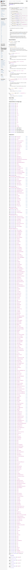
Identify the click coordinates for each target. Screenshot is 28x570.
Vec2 (17, 543)
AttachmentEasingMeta (21, 172)
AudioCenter (19, 436)
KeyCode (18, 165)
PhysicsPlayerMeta (20, 348)
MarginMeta (19, 503)
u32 (17, 119)
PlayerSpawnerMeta (20, 251)
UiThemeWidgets (19, 421)
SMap (20, 553)
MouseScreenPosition (20, 506)
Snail (18, 139)
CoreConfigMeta (19, 344)
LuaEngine (18, 497)
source (26, 136)
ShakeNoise (19, 523)
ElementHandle (19, 274)
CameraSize (19, 153)
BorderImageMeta (20, 444)
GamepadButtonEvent (20, 481)
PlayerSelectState (20, 403)
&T (19, 53)
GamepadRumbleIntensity (21, 486)
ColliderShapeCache (20, 350)
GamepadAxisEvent (20, 480)
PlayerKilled (19, 373)
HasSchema (11, 4)
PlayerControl (19, 387)
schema (13, 9)
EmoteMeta (18, 330)
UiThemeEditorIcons (20, 416)
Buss (17, 194)
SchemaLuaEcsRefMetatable (21, 423)
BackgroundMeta (19, 320)
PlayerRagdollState (20, 363)
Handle (19, 560)
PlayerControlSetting (21, 393)
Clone (15, 558)
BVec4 (18, 443)
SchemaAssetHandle (20, 516)
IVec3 (18, 490)
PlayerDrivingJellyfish (13, 228)
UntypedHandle (19, 540)
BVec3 (18, 441)
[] (9, 5)
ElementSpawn (19, 321)
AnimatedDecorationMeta (13, 208)
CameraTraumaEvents (20, 451)
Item (17, 300)
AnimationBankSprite (20, 427)
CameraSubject (19, 184)
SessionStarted (19, 520)
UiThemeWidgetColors (20, 420)
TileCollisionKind (20, 140)
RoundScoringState (20, 380)
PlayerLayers (19, 374)
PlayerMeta (19, 338)
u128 (17, 122)
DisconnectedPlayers (20, 461)
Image (18, 163)
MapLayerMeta (19, 323)
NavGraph (18, 314)
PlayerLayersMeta (20, 337)
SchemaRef (22, 22)
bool (17, 103)
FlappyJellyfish (20, 216)
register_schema (14, 12)
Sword (18, 287)
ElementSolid (19, 278)
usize (18, 125)
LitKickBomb (19, 234)
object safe (14, 99)
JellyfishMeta (19, 226)
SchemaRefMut (24, 24)
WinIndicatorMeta (20, 383)
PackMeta (18, 401)
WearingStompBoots (20, 268)
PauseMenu (18, 406)
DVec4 (18, 460)
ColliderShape (19, 142)
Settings (26, 1)
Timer (18, 533)
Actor (18, 351)
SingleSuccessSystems (21, 524)
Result (23, 15)
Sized (17, 23)
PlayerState (19, 364)
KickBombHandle (19, 231)
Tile (17, 529)
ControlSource (19, 146)
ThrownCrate (19, 205)
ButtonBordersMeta (20, 446)
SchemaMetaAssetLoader (21, 517)
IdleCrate (18, 204)
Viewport (18, 547)
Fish (17, 209)
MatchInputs (19, 294)
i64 (17, 112)
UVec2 (18, 536)
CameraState (19, 183)
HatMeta (18, 331)
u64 (17, 120)
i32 (17, 110)
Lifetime (18, 310)
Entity (18, 471)
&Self (18, 13)
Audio (18, 434)
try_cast (13, 15)
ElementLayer (19, 293)
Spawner (18, 283)
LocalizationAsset (20, 496)
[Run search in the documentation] (17, 1)
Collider (18, 353)
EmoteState (19, 143)
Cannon (18, 197)
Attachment (19, 169)
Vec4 (17, 546)
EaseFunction (19, 145)
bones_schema (20, 3)
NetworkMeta (19, 400)
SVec (18, 563)
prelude (15, 3)
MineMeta (18, 240)
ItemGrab (18, 303)
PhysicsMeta (19, 347)
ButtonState (19, 152)
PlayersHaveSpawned (20, 376)
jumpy (4, 1)
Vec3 (17, 544)
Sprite (18, 526)
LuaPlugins (19, 500)
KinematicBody (19, 361)
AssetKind (18, 150)
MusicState (19, 136)
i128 (17, 113)
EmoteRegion (19, 367)
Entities (18, 470)
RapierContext (19, 354)
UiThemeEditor (19, 414)
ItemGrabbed (19, 304)
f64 (17, 106)
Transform (18, 534)
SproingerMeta (19, 264)
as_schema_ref (14, 22)
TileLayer (18, 530)
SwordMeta (18, 288)
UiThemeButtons (19, 411)
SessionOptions (19, 519)
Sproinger (18, 263)
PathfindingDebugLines (21, 370)
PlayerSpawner (19, 250)
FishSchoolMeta (19, 212)
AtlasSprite (19, 433)
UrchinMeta (19, 291)
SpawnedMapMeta (19, 317)
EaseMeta (18, 381)
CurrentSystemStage (20, 456)
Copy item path (14, 4)
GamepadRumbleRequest (21, 162)
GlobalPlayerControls (21, 386)
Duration (18, 463)
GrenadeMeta (19, 219)
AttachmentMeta (19, 173)
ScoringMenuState (20, 407)
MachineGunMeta (19, 237)
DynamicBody (19, 360)
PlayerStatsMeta (20, 341)
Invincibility (19, 308)
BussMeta (18, 195)
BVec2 (18, 440)
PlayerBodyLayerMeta (20, 334)
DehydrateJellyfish (20, 223)
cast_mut (11, 70)
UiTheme (18, 410)
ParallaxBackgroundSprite (14, 187)
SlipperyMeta (19, 254)
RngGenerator (19, 513)
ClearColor (19, 453)
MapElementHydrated (20, 281)
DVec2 (18, 457)
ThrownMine (19, 241)
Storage (18, 527)
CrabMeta (18, 201)
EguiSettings (19, 467)
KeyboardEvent (19, 493)
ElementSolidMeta (20, 280)
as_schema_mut (14, 24)
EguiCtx (18, 464)
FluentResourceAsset (20, 476)
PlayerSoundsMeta (20, 340)
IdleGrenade (19, 220)
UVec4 (18, 539)
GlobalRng (18, 377)
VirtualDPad (19, 396)
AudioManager (19, 437)
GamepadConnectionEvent (21, 483)
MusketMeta (19, 244)
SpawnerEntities (20, 284)
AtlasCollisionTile (20, 431)
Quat (17, 510)
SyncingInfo (19, 166)
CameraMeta (19, 343)
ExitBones (18, 473)
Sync (20, 7)
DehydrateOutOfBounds (21, 271)
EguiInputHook (19, 466)
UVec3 (18, 537)
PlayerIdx (18, 371)
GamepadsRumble (19, 487)
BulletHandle (19, 180)
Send (23, 7)
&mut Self (18, 70)
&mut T (23, 70)
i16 (17, 109)
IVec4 (18, 491)
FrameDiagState (19, 424)
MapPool (18, 318)
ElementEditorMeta (20, 273)
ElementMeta (19, 277)
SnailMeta (18, 258)
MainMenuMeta (19, 404)
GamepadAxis (19, 156)
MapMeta (18, 324)
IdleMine (18, 238)
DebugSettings (19, 191)
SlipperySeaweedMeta (20, 257)
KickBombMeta (19, 233)
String (18, 126)
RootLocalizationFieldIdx (21, 514)
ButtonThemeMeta (20, 447)
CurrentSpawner (19, 248)
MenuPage (18, 149)
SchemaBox (18, 550)
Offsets (18, 333)
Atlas (18, 430)
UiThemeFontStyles (20, 417)
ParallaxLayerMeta (20, 327)
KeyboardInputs (19, 494)
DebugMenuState (19, 384)
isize (18, 115)
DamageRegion (19, 188)
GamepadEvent (19, 160)
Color (18, 155)
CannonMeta (19, 198)
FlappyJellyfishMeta (20, 217)
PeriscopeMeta (19, 247)
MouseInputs (19, 504)
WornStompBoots (19, 270)
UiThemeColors (19, 413)
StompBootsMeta (19, 267)
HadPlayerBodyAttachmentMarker (15, 176)
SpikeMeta (18, 261)
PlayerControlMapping (21, 391)
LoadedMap (18, 311)
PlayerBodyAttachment (21, 177)
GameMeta (18, 397)
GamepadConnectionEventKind (22, 159)
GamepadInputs (19, 484)
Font (17, 477)
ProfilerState (19, 390)
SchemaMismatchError (12, 62)
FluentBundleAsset (20, 474)
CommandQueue (19, 454)
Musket (18, 243)
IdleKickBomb (19, 230)
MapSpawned (19, 313)
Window (18, 549)
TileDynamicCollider (20, 357)
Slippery (18, 253)
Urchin (18, 290)
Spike (18, 260)
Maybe (19, 557)
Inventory (18, 298)
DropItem (18, 297)
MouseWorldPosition (20, 507)
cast (12, 13)
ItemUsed (18, 307)
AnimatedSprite (19, 426)
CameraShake (19, 450)
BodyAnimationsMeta (20, 328)
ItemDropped (19, 301)
